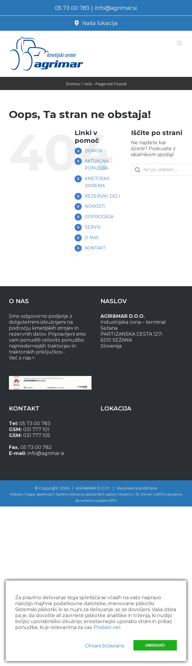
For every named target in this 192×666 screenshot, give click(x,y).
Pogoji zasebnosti (39, 494)
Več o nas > (22, 358)
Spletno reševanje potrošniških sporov (86, 494)
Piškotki (16, 494)
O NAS (92, 237)
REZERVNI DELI (102, 196)
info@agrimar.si (116, 8)
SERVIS (93, 227)
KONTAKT (95, 248)
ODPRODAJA (99, 216)
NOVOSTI (95, 206)
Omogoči (155, 645)
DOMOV (94, 151)
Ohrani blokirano (105, 646)
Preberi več (107, 627)
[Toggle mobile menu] (180, 43)
